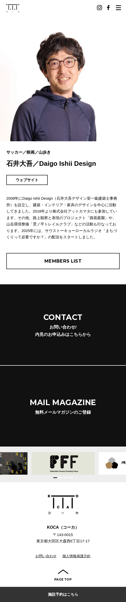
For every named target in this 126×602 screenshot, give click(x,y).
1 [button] (55, 477)
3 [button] (66, 477)
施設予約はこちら (63, 594)
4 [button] (71, 477)
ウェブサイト (27, 180)
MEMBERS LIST (63, 261)
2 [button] (60, 477)
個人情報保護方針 (76, 556)
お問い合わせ (46, 556)
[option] (63, 463)
